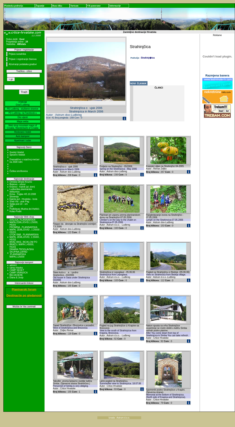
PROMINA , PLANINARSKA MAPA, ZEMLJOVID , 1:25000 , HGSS (25, 229)
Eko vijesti (22, 117)
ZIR (11, 206)
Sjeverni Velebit (17, 155)
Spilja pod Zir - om (19, 204)
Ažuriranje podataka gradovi (23, 64)
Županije (40, 5)
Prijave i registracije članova (22, 59)
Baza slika (57, 5)
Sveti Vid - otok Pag (19, 201)
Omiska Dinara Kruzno (21, 182)
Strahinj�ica (148, 58)
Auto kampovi (23, 136)
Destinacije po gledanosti (24, 295)
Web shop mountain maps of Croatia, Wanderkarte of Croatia (22, 126)
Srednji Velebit (17, 152)
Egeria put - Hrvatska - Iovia (23, 199)
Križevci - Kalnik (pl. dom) (22, 187)
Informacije (115, 5)
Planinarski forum (24, 289)
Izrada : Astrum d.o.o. (119, 417)
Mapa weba (22, 121)
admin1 (13, 265)
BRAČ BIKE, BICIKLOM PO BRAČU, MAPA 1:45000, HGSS (23, 244)
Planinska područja (13, 5)
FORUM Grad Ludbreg (23, 103)
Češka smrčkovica (19, 171)
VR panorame (93, 5)
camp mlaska (16, 267)
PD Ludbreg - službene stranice (22, 109)
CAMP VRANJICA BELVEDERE (19, 273)
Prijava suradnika (17, 54)
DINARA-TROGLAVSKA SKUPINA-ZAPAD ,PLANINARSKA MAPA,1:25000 (22, 253)
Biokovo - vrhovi (18, 184)
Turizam (74, 5)
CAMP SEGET (17, 270)
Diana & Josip (17, 277)
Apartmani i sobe (22, 140)
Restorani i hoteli (22, 132)
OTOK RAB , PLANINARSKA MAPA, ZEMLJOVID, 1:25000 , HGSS (25, 237)
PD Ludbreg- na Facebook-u (23, 113)
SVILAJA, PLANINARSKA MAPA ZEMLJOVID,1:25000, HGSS (24, 222)
